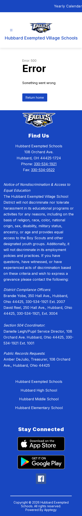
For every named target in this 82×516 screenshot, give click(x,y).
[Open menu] (11, 30)
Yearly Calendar (68, 6)
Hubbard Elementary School (39, 408)
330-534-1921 (45, 164)
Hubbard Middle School (39, 399)
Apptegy (50, 510)
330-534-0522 (43, 170)
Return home (35, 97)
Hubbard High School (39, 390)
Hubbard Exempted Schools (38, 381)
